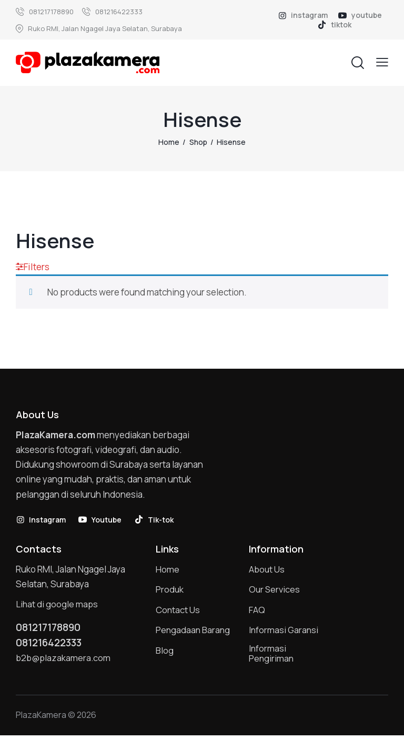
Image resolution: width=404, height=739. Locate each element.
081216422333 (51, 644)
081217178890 (51, 629)
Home (168, 142)
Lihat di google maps (57, 605)
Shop (198, 142)
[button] (382, 62)
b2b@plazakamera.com (64, 660)
